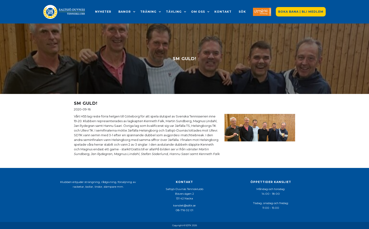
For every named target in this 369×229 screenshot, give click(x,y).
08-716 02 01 (184, 210)
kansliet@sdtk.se (184, 205)
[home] (64, 11)
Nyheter (103, 11)
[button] (125, 12)
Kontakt (223, 11)
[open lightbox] (260, 127)
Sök (242, 11)
